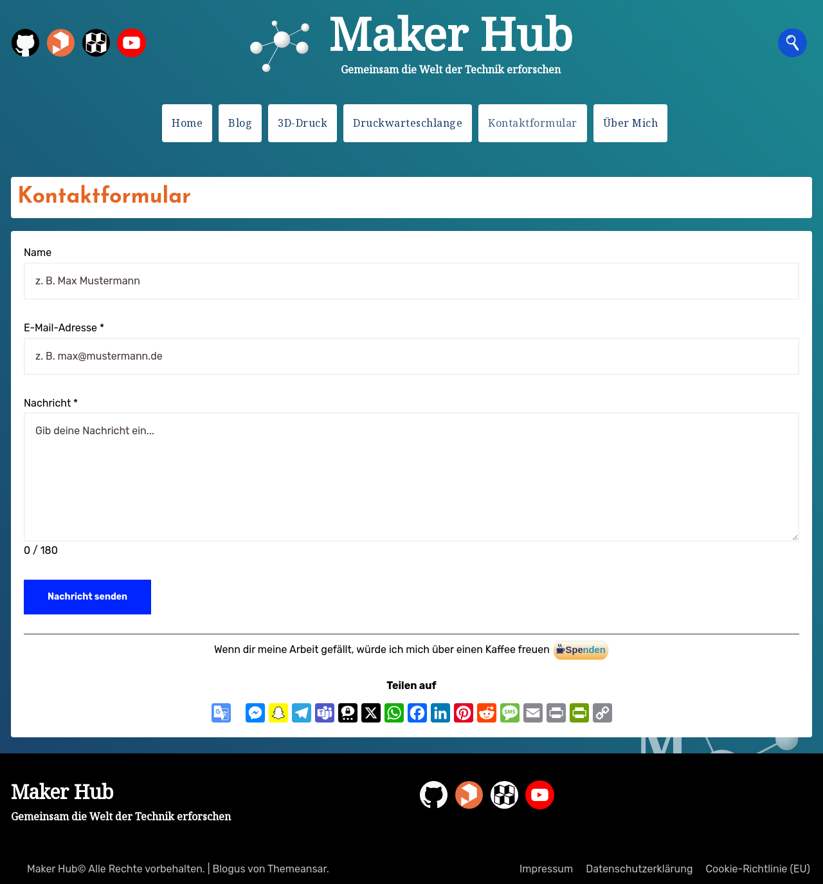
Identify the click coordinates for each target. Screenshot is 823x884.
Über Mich (630, 123)
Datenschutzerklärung (639, 869)
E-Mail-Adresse (64, 328)
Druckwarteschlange (407, 123)
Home (187, 123)
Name (37, 252)
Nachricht (51, 403)
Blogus (228, 869)
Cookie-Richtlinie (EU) (757, 869)
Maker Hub (451, 33)
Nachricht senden (87, 596)
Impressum (546, 869)
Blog (240, 123)
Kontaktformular (532, 123)
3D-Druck (302, 123)
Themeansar (297, 869)
